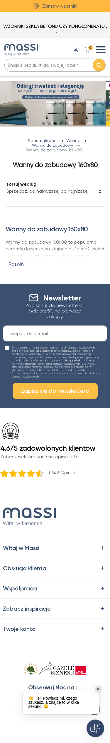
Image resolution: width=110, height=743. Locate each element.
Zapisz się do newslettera (55, 390)
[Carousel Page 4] (61, 123)
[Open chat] (95, 728)
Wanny (73, 140)
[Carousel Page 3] (55, 123)
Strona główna (43, 140)
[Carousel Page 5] (67, 123)
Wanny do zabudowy (53, 145)
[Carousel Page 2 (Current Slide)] (49, 123)
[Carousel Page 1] (43, 123)
